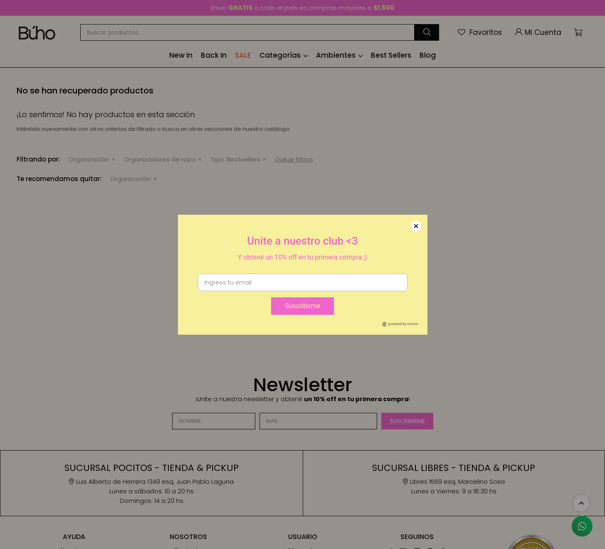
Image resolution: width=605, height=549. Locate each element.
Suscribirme (302, 306)
